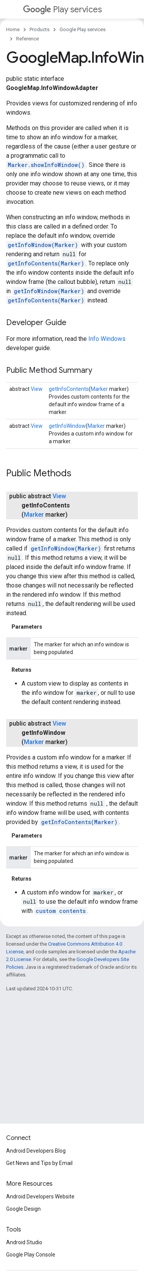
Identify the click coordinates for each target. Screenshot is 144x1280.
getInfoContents (69, 389)
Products (40, 29)
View (37, 389)
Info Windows (107, 338)
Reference (27, 39)
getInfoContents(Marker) (46, 263)
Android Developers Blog (36, 1151)
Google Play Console (30, 1255)
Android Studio (24, 1242)
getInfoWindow (67, 426)
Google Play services (83, 29)
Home (13, 29)
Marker (99, 389)
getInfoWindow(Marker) (43, 245)
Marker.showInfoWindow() (46, 165)
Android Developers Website (40, 1196)
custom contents (61, 911)
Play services (62, 9)
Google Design (23, 1209)
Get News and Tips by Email (39, 1163)
